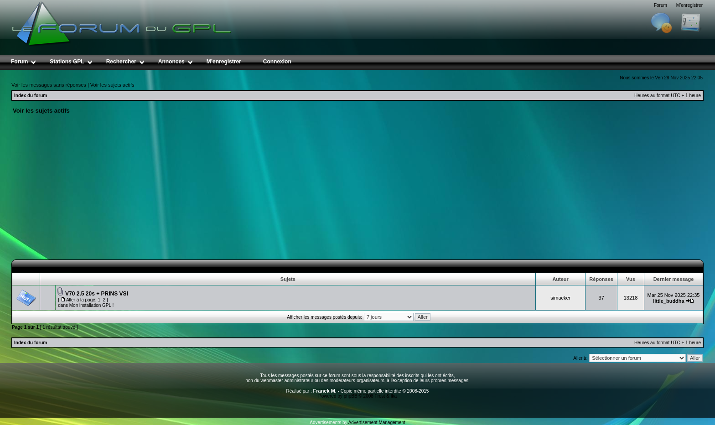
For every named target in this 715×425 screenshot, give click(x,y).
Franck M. (325, 391)
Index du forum (30, 95)
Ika (394, 396)
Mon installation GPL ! (91, 305)
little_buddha (668, 301)
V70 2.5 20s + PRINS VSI (96, 293)
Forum (660, 5)
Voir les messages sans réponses (48, 85)
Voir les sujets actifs (112, 85)
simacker (560, 298)
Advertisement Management (376, 422)
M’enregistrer (689, 5)
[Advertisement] (357, 191)
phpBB (351, 396)
